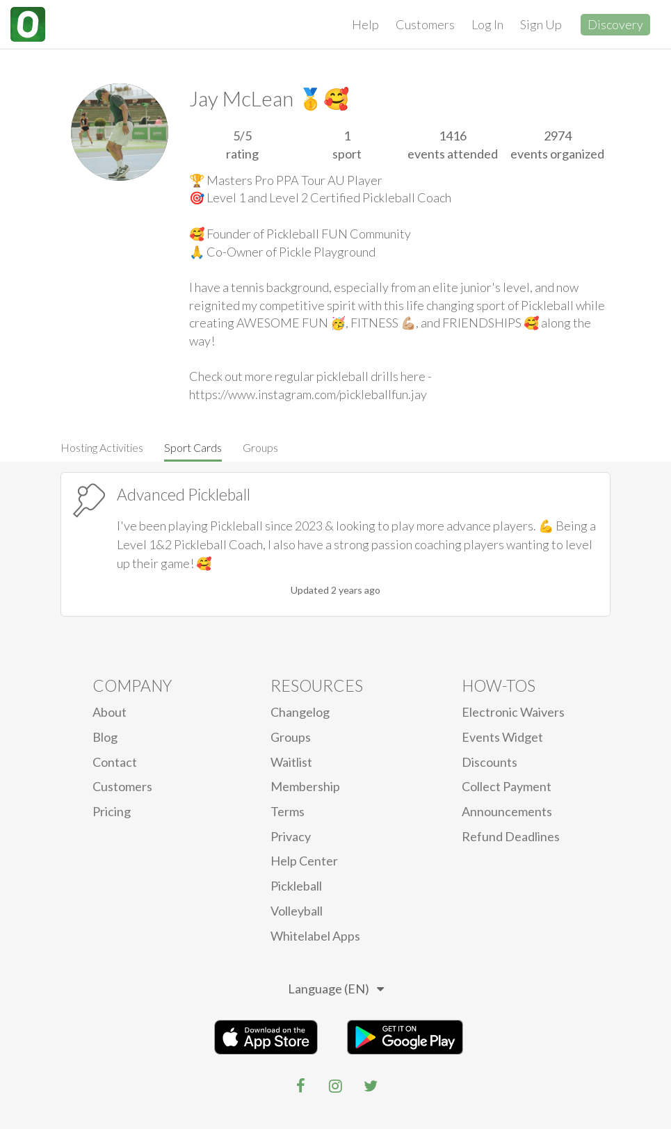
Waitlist (291, 762)
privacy (290, 836)
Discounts (489, 762)
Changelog (300, 712)
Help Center (304, 860)
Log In (487, 24)
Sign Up (541, 24)
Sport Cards (193, 447)
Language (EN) (336, 988)
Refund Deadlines (511, 836)
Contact (114, 762)
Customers (425, 24)
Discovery (615, 24)
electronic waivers (513, 712)
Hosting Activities (101, 447)
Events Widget (502, 737)
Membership (305, 786)
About (109, 712)
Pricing (111, 811)
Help (365, 24)
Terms (287, 811)
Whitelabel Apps (315, 935)
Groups (260, 447)
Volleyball (296, 910)
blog (105, 737)
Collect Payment (506, 786)
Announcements (507, 811)
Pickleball (296, 885)
